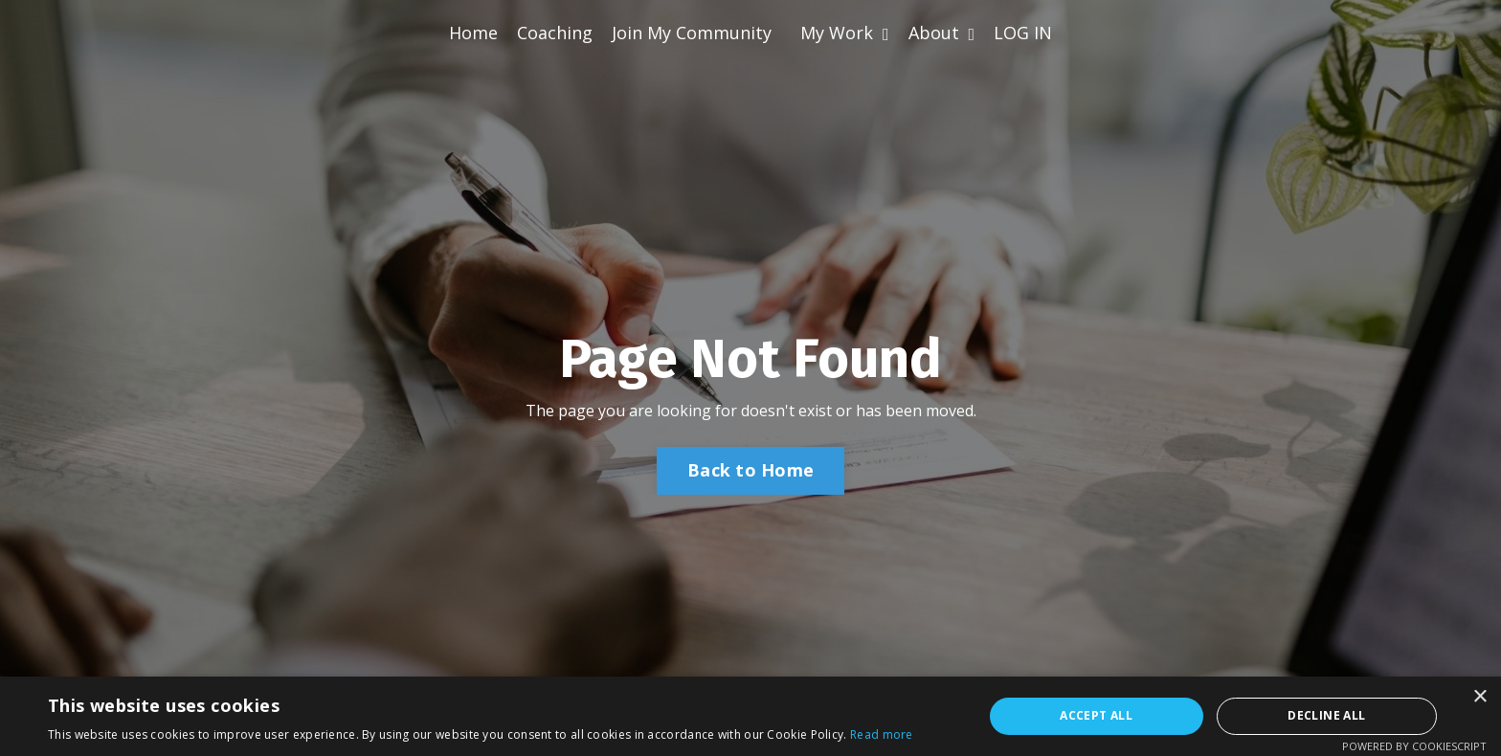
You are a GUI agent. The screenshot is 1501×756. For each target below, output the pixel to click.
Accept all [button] (1096, 715)
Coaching (555, 32)
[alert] (750, 716)
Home (473, 32)
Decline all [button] (1326, 715)
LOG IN (1023, 32)
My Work (844, 32)
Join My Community (692, 32)
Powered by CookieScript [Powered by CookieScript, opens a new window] (1414, 746)
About (941, 32)
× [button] (1479, 697)
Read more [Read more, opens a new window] (881, 734)
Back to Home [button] (750, 469)
